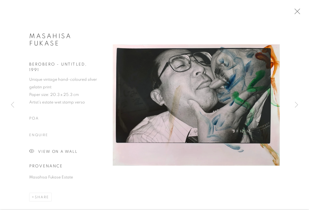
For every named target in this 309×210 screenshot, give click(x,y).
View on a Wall (53, 152)
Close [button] (295, 13)
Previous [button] (12, 105)
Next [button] (296, 105)
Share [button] (42, 198)
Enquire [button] (38, 136)
